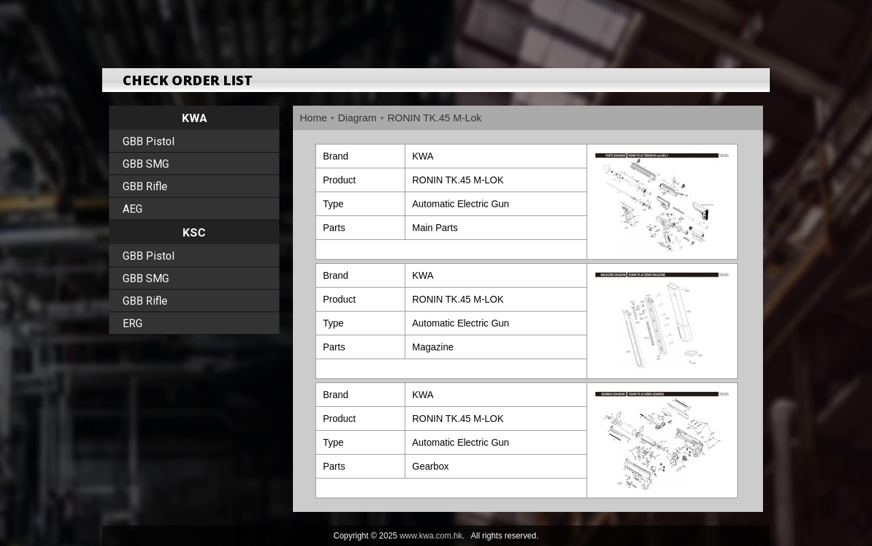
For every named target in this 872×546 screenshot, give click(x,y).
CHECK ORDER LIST (188, 80)
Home (313, 117)
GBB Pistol (148, 141)
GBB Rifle (145, 186)
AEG (132, 208)
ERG (132, 323)
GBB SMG (146, 163)
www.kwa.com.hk (430, 536)
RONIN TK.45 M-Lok (435, 117)
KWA (194, 118)
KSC (194, 232)
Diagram (357, 117)
